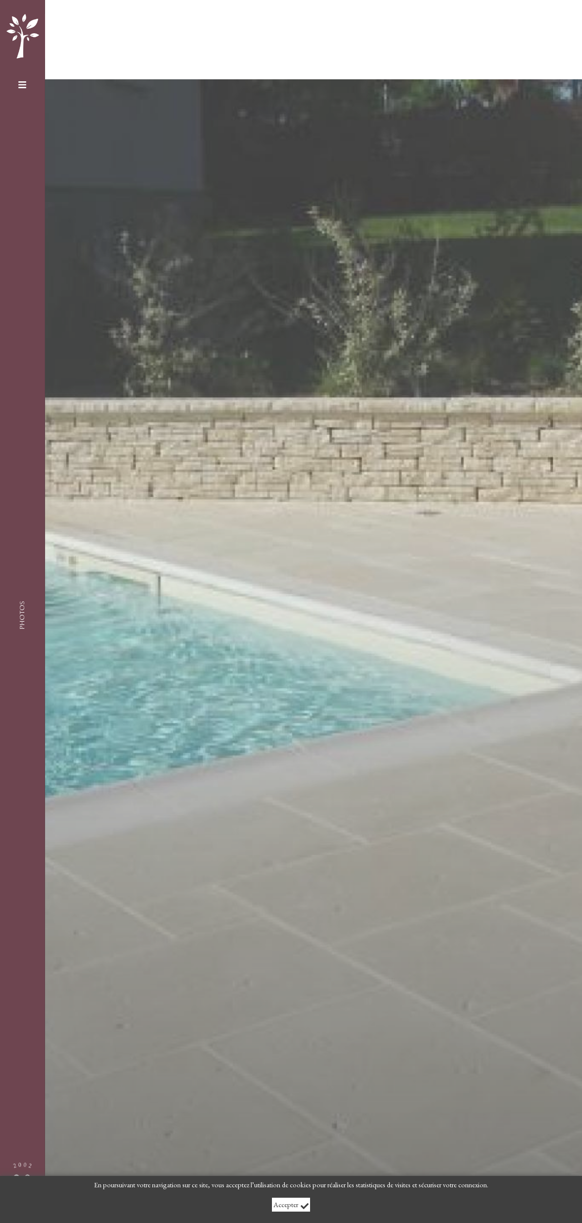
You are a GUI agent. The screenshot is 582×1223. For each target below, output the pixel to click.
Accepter (291, 1205)
